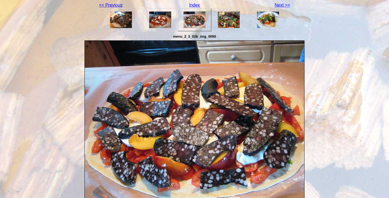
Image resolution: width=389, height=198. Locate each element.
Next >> (282, 5)
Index (194, 5)
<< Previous (110, 5)
